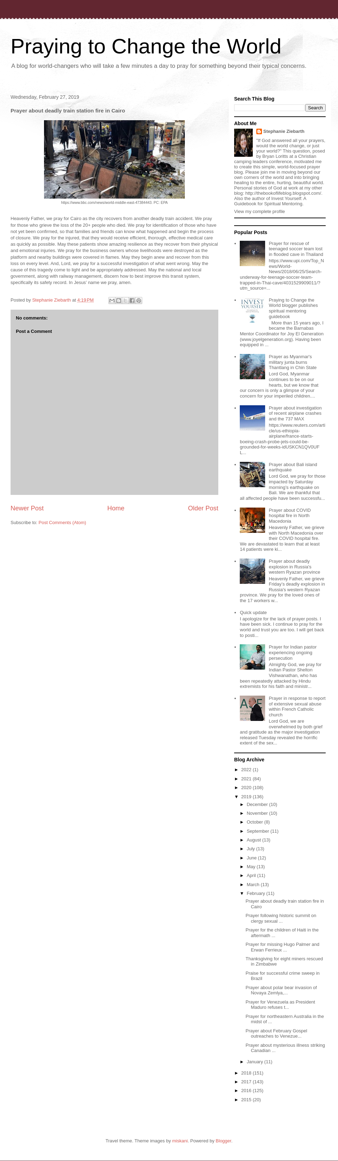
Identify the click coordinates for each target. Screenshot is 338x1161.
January (255, 1061)
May (252, 866)
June (252, 857)
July (251, 848)
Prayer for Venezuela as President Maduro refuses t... (280, 1004)
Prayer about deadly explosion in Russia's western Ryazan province (294, 567)
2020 (247, 787)
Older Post (203, 508)
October (255, 822)
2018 (247, 1073)
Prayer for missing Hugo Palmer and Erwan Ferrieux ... (282, 947)
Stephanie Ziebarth (284, 131)
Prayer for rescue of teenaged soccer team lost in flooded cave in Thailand (296, 249)
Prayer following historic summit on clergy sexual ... (280, 918)
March (254, 884)
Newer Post (27, 508)
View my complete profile (259, 211)
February (257, 893)
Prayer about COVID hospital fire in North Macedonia (290, 516)
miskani (180, 1140)
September (258, 831)
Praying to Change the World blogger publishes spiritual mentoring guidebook (293, 308)
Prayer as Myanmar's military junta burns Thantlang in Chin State (293, 362)
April (252, 875)
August (254, 840)
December (258, 804)
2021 (247, 778)
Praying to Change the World (146, 46)
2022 (247, 769)
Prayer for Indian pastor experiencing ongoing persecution (293, 652)
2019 (247, 796)
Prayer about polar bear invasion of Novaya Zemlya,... (281, 990)
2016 (247, 1090)
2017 (247, 1081)
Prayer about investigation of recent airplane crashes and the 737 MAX (295, 413)
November (258, 813)
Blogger (223, 1140)
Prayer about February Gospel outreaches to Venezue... (276, 1033)
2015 (247, 1099)
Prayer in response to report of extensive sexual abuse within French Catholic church (297, 706)
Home (116, 508)
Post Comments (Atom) (62, 522)
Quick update (253, 612)
